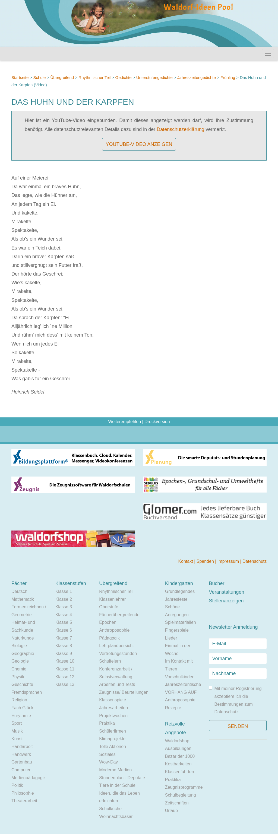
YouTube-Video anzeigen (139, 144)
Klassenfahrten (179, 771)
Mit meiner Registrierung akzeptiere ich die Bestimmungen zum (235, 700)
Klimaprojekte (112, 738)
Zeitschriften (177, 803)
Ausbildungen (178, 748)
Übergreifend (62, 77)
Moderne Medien (115, 770)
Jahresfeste (176, 599)
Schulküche (110, 808)
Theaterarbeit (24, 800)
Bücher (216, 583)
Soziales (107, 754)
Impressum (228, 561)
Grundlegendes (180, 591)
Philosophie (22, 793)
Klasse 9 (63, 653)
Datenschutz (254, 561)
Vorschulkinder (179, 677)
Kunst (17, 738)
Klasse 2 (63, 599)
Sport (16, 723)
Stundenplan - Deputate (122, 777)
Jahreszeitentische (183, 684)
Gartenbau (21, 762)
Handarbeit (22, 746)
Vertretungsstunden (118, 653)
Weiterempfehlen (124, 421)
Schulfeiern (110, 661)
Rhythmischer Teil (94, 77)
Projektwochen (113, 715)
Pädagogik (109, 638)
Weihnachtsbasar (115, 816)
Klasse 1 (63, 591)
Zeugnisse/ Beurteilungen (123, 692)
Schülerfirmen (112, 731)
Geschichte (22, 684)
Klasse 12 (64, 677)
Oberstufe (108, 607)
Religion (19, 700)
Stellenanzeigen (226, 600)
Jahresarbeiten (113, 707)
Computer (20, 770)
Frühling (227, 77)
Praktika (107, 723)
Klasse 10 (64, 661)
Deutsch (19, 591)
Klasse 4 (63, 614)
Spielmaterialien (180, 622)
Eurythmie (21, 715)
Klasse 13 (64, 684)
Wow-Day (108, 762)
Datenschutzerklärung (180, 129)
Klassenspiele (112, 700)
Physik (17, 677)
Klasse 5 (63, 622)
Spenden (206, 561)
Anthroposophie (114, 630)
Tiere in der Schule (117, 785)
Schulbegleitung (180, 795)
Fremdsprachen (26, 692)
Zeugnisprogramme (184, 787)
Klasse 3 (63, 607)
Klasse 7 (63, 638)
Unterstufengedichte (154, 77)
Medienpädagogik (28, 777)
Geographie (22, 653)
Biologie (19, 645)
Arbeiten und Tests (117, 684)
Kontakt (186, 561)
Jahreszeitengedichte (196, 77)
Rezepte (173, 707)
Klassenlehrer (112, 599)
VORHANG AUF (181, 692)
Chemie (18, 669)
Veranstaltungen (226, 592)
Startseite (20, 77)
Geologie (20, 661)
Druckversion (157, 421)
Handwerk (21, 754)
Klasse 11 (64, 669)
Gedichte (123, 77)
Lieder (171, 638)
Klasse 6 (63, 630)
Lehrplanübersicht (116, 645)
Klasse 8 (63, 645)
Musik (17, 731)
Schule (39, 77)
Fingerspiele (177, 630)
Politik (17, 785)
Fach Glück (22, 707)
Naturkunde (22, 638)
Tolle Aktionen (112, 746)
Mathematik (22, 599)
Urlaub (171, 810)
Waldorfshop (177, 741)
